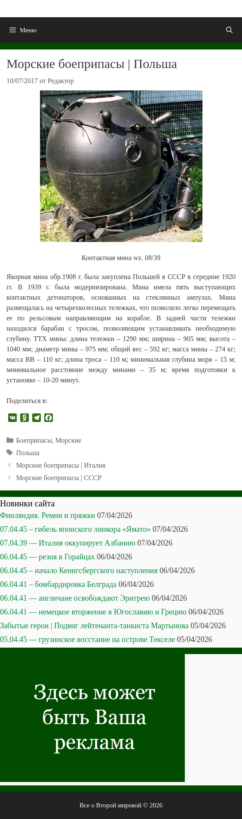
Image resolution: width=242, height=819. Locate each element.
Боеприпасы (34, 440)
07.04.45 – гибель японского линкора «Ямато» (75, 529)
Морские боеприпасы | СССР (59, 477)
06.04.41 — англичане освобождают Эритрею (75, 598)
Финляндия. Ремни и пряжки (47, 515)
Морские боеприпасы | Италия (61, 465)
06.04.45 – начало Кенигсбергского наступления (79, 570)
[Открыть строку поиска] (229, 30)
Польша (28, 452)
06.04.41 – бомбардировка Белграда (58, 584)
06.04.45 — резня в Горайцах (47, 556)
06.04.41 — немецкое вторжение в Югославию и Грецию (93, 612)
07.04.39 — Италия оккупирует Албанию (67, 543)
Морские (68, 440)
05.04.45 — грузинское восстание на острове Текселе (87, 639)
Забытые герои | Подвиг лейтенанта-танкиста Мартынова (94, 625)
